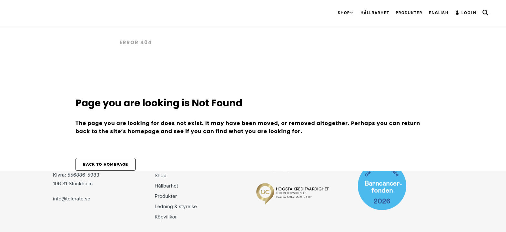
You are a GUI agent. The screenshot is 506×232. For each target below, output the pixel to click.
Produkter (166, 196)
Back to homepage (105, 164)
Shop (161, 175)
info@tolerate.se (71, 199)
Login (469, 12)
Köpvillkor (166, 217)
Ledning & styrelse (176, 206)
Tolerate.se (94, 42)
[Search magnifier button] (485, 12)
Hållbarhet (166, 186)
